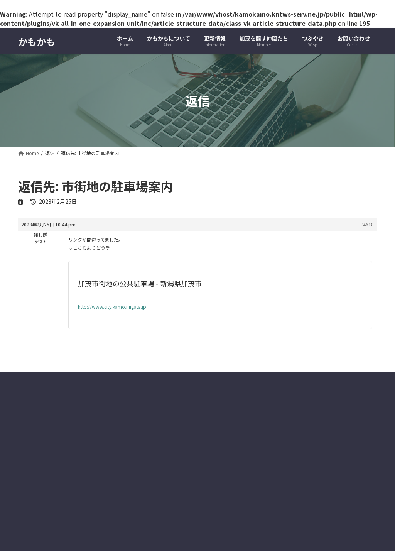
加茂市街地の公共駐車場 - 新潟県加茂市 (140, 283)
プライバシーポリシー (48, 458)
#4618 (367, 224)
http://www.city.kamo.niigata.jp (112, 306)
